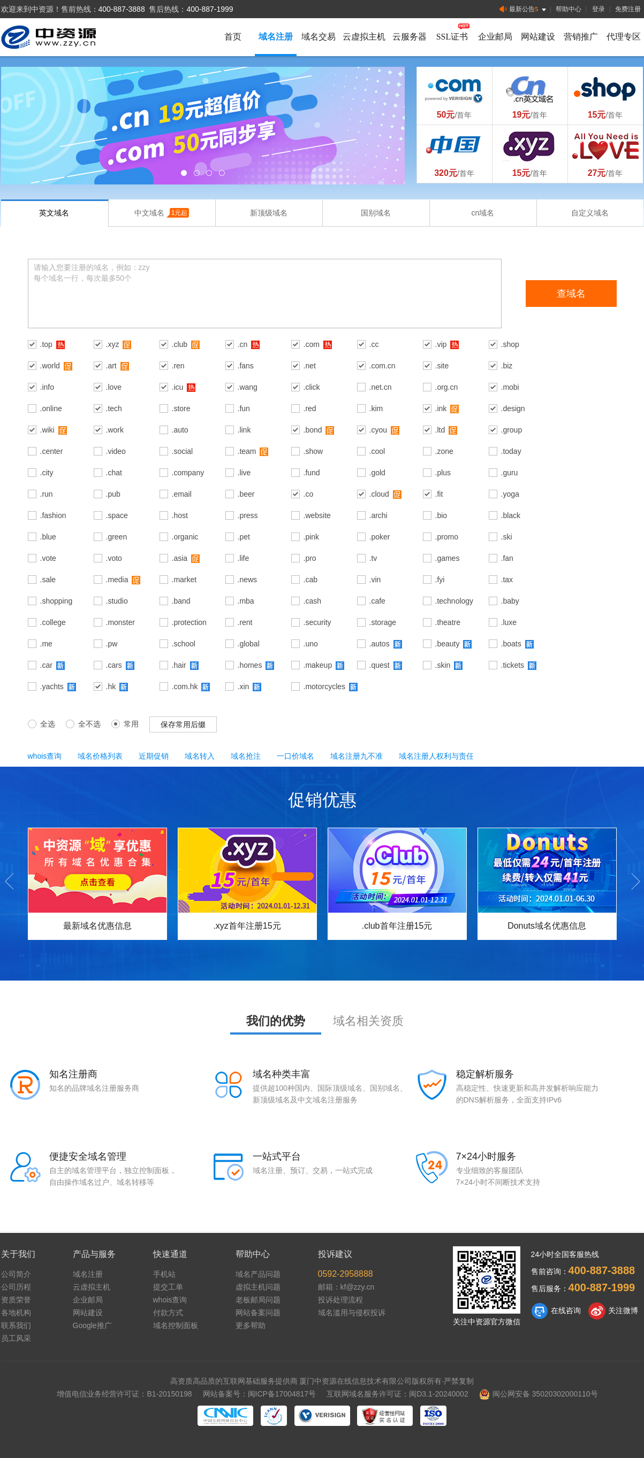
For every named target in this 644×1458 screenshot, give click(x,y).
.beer (246, 494)
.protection (189, 622)
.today (511, 451)
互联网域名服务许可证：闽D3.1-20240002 (397, 1394)
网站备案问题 (258, 1312)
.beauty (447, 643)
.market (184, 579)
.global (249, 643)
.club (180, 344)
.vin (375, 579)
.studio (117, 601)
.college (53, 622)
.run (46, 494)
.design (513, 408)
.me (46, 643)
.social (182, 451)
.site (442, 365)
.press (248, 515)
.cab (310, 579)
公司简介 (16, 1274)
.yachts (52, 686)
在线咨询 (556, 1311)
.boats (511, 643)
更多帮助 (251, 1325)
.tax (507, 579)
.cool (377, 451)
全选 (41, 723)
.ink (441, 408)
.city (47, 472)
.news (247, 579)
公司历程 (16, 1287)
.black (511, 515)
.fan (507, 558)
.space (117, 515)
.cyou (378, 430)
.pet (244, 537)
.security (317, 622)
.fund (312, 472)
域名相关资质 (368, 1021)
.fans (246, 365)
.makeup (318, 665)
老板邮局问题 (258, 1299)
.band (181, 601)
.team (247, 451)
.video (116, 451)
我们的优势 (275, 1021)
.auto (180, 430)
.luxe (509, 622)
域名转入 (200, 756)
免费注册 (628, 9)
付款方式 (168, 1312)
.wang (247, 387)
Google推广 (92, 1325)
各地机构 (16, 1312)
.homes (250, 665)
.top (46, 344)
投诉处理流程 (340, 1299)
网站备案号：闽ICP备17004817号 (259, 1394)
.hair (179, 665)
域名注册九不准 (356, 756)
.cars (114, 665)
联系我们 (16, 1325)
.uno (311, 643)
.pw (112, 643)
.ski (506, 537)
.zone (444, 451)
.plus (443, 472)
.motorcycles (325, 686)
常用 (125, 723)
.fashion (53, 515)
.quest (379, 665)
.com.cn (382, 365)
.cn (243, 344)
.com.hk (185, 686)
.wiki (47, 430)
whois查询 (45, 756)
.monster (120, 622)
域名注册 (276, 36)
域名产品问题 (258, 1274)
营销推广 (581, 36)
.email (182, 494)
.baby (510, 601)
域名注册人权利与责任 (436, 756)
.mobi (510, 387)
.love (114, 387)
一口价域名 (295, 756)
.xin (243, 686)
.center (51, 451)
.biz (507, 365)
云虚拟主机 (364, 36)
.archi (378, 515)
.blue (48, 537)
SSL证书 (452, 36)
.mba (246, 601)
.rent (245, 622)
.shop (510, 344)
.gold (377, 472)
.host (180, 515)
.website (317, 515)
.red (310, 408)
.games (447, 558)
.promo (447, 537)
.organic (185, 537)
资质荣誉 (16, 1299)
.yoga (510, 494)
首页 (232, 36)
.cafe (377, 601)
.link (244, 430)
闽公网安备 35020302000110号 (538, 1394)
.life (243, 558)
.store (181, 408)
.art (111, 365)
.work (115, 430)
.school (183, 643)
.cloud (379, 494)
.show (313, 451)
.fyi (440, 579)
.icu (178, 387)
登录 (598, 9)
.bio (441, 515)
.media (117, 579)
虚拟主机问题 (258, 1287)
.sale (48, 579)
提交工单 (168, 1287)
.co (309, 494)
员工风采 (16, 1338)
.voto (114, 558)
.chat (114, 472)
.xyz (112, 344)
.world (50, 365)
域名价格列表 (100, 756)
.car (46, 665)
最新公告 (524, 9)
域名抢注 (246, 756)
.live (244, 472)
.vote (48, 558)
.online (51, 408)
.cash (312, 601)
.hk (111, 686)
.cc (374, 344)
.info (47, 387)
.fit (439, 494)
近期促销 (154, 756)
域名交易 (318, 36)
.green (116, 537)
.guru (509, 472)
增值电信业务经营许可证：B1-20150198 (124, 1394)
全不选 (83, 723)
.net (310, 365)
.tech (114, 408)
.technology (454, 601)
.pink (312, 537)
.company (188, 472)
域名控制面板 (175, 1325)
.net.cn (380, 387)
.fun (244, 408)
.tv (373, 558)
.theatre (447, 622)
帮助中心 (568, 9)
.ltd (440, 430)
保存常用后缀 (183, 724)
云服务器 (409, 36)
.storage (383, 622)
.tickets (513, 665)
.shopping (56, 601)
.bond (313, 430)
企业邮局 (495, 36)
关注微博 (613, 1311)
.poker (379, 537)
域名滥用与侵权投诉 (351, 1312)
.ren (178, 365)
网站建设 (538, 36)
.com (312, 344)
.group (511, 430)
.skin (443, 665)
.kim (376, 408)
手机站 (164, 1274)
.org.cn (446, 387)
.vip (441, 344)
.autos (379, 643)
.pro (310, 558)
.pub (113, 494)
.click (312, 387)
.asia (180, 558)
